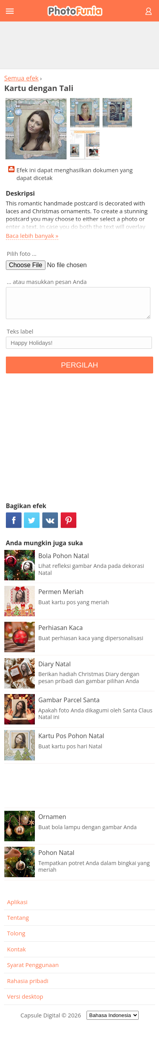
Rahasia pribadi (27, 981)
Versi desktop (25, 996)
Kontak (16, 949)
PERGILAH (79, 365)
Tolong (16, 933)
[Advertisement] (79, 44)
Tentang (18, 917)
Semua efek (21, 78)
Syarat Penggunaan (33, 965)
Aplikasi (17, 902)
